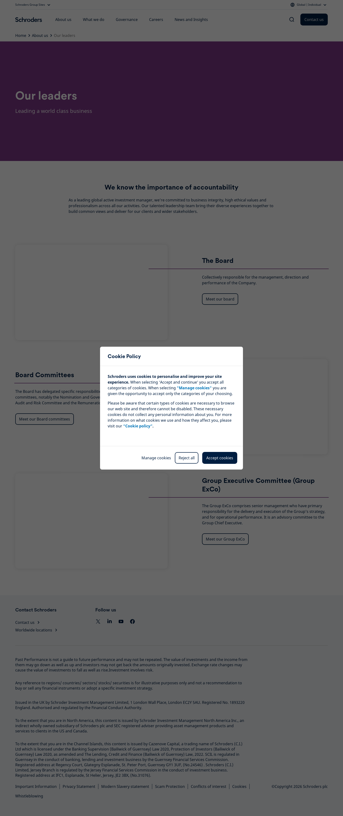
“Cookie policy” (137, 426)
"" (194, 387)
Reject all (187, 458)
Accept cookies (219, 458)
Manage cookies (156, 458)
